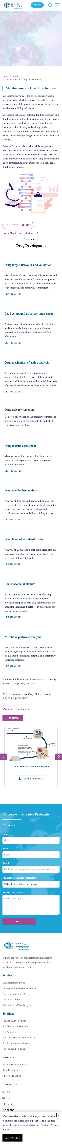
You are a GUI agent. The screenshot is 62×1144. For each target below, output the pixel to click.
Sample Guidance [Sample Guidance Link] (11, 1070)
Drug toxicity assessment (20, 445)
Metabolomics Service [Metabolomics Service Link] (13, 982)
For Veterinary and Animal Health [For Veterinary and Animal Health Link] (19, 1037)
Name (5, 834)
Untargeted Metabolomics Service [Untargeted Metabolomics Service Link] (19, 988)
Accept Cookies (12, 1138)
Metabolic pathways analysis (23, 637)
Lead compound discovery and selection (30, 313)
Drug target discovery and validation (28, 265)
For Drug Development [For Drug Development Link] (14, 1020)
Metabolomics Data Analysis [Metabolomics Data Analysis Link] (16, 1005)
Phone (5, 848)
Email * (6, 863)
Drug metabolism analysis (21, 490)
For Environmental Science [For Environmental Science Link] (16, 1043)
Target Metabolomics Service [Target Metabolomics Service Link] (17, 994)
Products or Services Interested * (19, 877)
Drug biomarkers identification (24, 539)
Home (5, 76)
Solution (16, 76)
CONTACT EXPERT (18, 225)
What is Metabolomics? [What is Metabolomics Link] (14, 1064)
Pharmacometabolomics (20, 584)
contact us (41, 679)
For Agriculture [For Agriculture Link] (10, 1032)
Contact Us (10, 825)
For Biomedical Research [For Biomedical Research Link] (15, 1026)
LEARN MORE (13, 294)
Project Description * (13, 892)
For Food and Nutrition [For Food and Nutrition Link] (14, 1048)
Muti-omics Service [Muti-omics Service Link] (12, 999)
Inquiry (37, 4)
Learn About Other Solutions (17, 233)
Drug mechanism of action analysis (27, 362)
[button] (58, 757)
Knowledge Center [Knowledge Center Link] (11, 1075)
